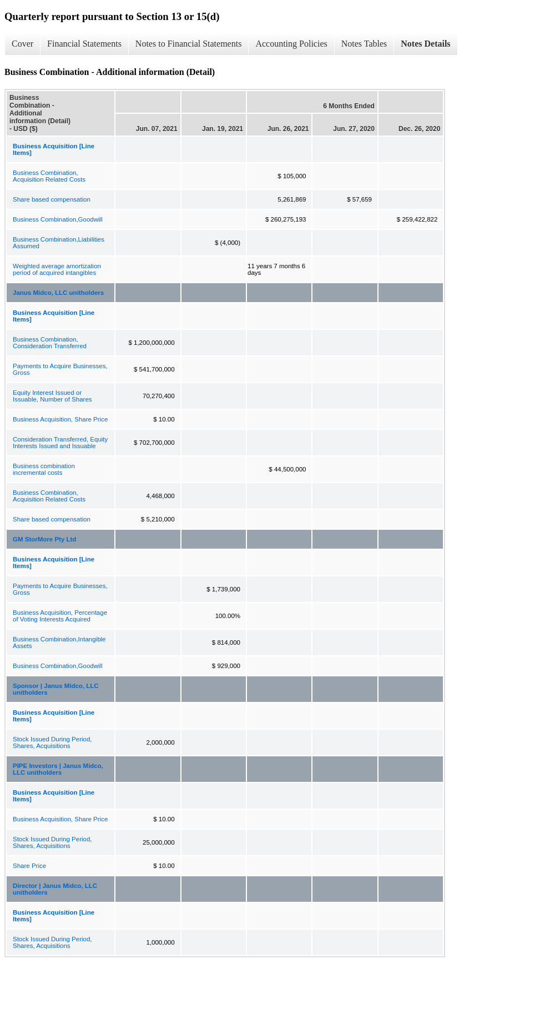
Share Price (29, 865)
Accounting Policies (291, 43)
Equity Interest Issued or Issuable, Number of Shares (52, 396)
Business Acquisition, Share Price (60, 419)
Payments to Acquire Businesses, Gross (60, 369)
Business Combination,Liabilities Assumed (58, 242)
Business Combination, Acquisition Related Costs (49, 176)
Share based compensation (51, 199)
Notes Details (425, 43)
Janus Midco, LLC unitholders (58, 292)
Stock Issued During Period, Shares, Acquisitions (52, 742)
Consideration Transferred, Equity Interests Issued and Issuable (60, 442)
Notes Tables (364, 43)
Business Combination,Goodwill (58, 219)
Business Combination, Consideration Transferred (50, 342)
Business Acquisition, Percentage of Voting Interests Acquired (60, 616)
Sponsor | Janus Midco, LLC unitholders (56, 689)
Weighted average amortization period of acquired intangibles (57, 269)
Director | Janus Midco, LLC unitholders (55, 889)
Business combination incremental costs (44, 469)
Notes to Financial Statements (188, 43)
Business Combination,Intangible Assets (59, 642)
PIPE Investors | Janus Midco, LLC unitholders (58, 769)
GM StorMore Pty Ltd (44, 539)
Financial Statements (84, 43)
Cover (22, 43)
